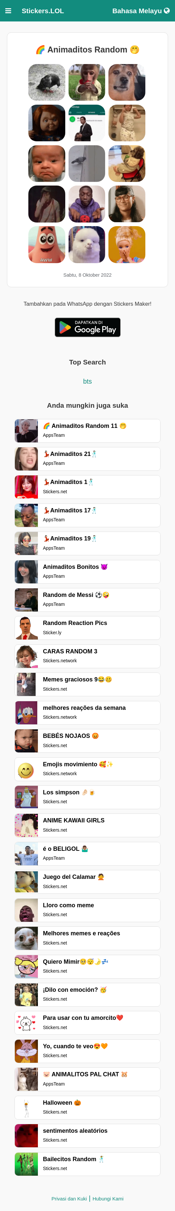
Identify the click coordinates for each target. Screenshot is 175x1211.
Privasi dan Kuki (69, 1198)
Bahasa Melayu (141, 11)
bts (87, 381)
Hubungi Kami (108, 1198)
